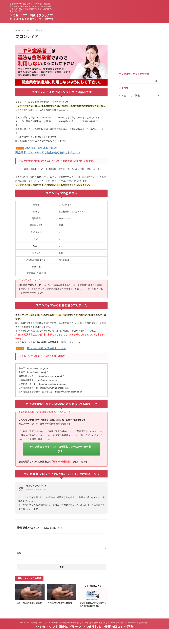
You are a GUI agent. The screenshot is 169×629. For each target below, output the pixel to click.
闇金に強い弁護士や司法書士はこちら (46, 347)
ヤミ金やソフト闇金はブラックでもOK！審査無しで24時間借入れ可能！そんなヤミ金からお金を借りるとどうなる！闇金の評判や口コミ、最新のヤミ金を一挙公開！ (84, 615)
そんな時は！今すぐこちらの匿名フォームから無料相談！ (60, 445)
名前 (19, 546)
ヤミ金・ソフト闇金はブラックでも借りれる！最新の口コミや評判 (84, 619)
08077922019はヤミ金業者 (29, 596)
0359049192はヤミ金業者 (60, 596)
